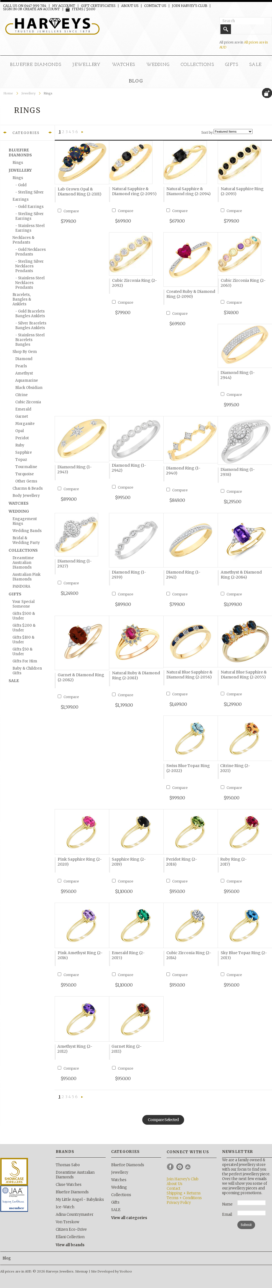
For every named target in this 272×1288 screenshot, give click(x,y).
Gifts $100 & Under (23, 639)
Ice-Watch (65, 1207)
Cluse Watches (69, 1184)
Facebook (170, 1167)
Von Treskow (67, 1222)
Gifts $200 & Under (23, 628)
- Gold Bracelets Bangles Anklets (30, 313)
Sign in (10, 9)
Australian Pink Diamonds (26, 577)
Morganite (25, 423)
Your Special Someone (23, 604)
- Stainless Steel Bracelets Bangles (30, 340)
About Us (129, 5)
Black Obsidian (28, 387)
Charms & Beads (27, 488)
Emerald (23, 409)
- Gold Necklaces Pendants (30, 252)
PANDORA (21, 586)
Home (8, 93)
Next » (82, 132)
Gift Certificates (98, 5)
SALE (255, 65)
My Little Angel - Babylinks (80, 1199)
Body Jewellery (26, 495)
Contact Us (155, 5)
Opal (19, 431)
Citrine (21, 395)
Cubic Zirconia (28, 402)
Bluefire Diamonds (35, 65)
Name (227, 1204)
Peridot (22, 438)
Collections (197, 65)
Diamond (23, 359)
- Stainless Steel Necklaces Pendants (30, 283)
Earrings (20, 199)
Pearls (21, 366)
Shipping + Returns (184, 1193)
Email (227, 1214)
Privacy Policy (179, 1202)
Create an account (41, 9)
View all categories (129, 1217)
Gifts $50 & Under (22, 651)
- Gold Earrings (29, 206)
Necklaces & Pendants (23, 240)
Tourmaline (26, 466)
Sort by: (207, 132)
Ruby (19, 445)
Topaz (21, 459)
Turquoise (24, 474)
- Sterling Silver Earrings (29, 216)
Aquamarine (26, 380)
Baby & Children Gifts (27, 670)
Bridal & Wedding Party (26, 540)
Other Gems (26, 481)
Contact (174, 1188)
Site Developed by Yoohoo (111, 1271)
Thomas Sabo (68, 1165)
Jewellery (86, 65)
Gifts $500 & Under (23, 616)
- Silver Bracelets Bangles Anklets (30, 325)
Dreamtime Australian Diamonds (23, 563)
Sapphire (23, 452)
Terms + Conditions (184, 1198)
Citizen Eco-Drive (71, 1229)
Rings (17, 162)
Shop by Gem (24, 351)
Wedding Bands (27, 530)
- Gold (21, 185)
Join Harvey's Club (189, 5)
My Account (63, 5)
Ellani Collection (70, 1237)
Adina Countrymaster (74, 1214)
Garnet (21, 416)
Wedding (158, 65)
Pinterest (180, 1167)
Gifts (231, 65)
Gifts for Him (24, 661)
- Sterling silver (29, 192)
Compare (71, 211)
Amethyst (24, 373)
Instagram (189, 1167)
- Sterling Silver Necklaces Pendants (29, 266)
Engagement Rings (24, 521)
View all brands (70, 1245)
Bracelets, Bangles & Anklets (21, 299)
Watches (123, 65)
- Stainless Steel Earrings (30, 228)
